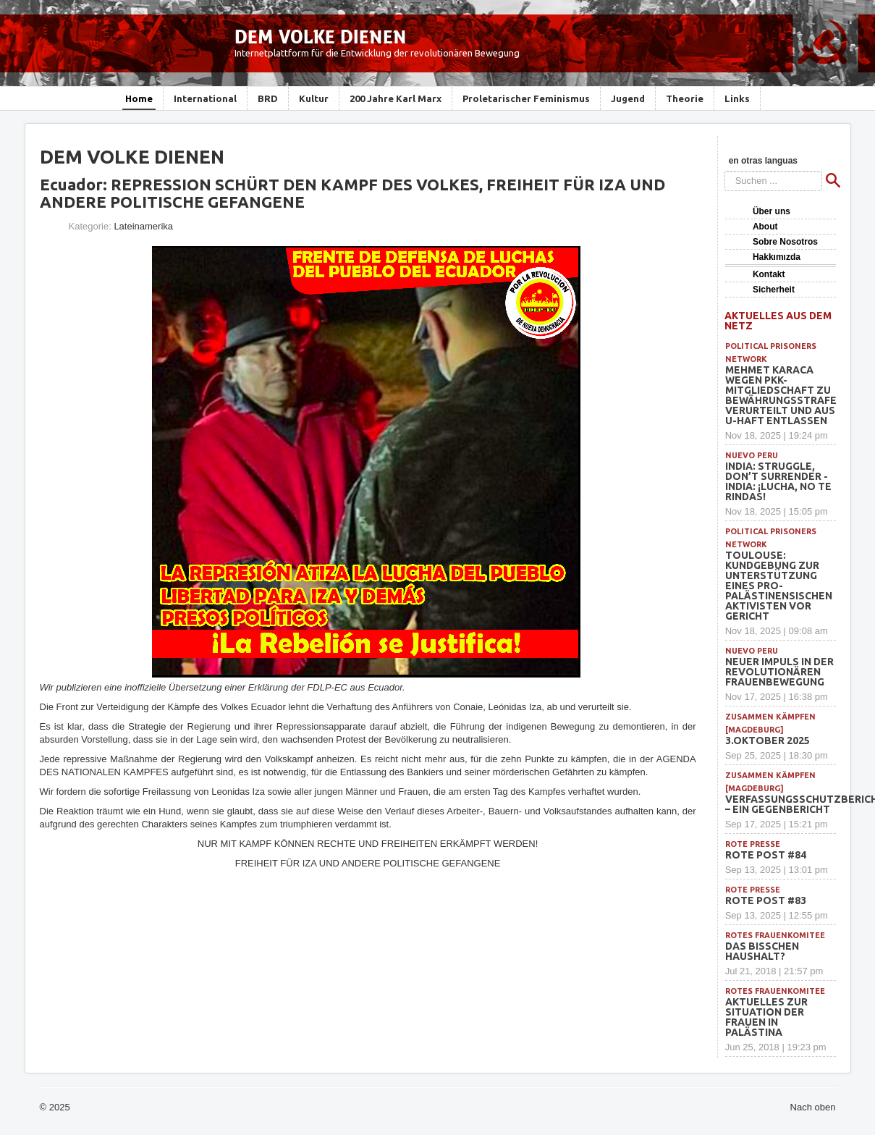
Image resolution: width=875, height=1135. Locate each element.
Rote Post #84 (765, 855)
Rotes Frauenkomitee (775, 935)
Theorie (684, 98)
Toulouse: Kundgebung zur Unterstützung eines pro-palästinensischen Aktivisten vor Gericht (778, 585)
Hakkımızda (776, 257)
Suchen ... (724, 171)
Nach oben (813, 1107)
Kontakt (769, 274)
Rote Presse (752, 844)
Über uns (771, 211)
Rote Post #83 (765, 900)
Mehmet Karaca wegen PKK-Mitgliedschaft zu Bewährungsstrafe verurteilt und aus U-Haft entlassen (781, 395)
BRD (268, 98)
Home (139, 98)
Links (737, 98)
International (205, 98)
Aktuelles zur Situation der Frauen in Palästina (766, 1017)
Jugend (628, 98)
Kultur (314, 98)
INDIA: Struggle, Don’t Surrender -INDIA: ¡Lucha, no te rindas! (778, 481)
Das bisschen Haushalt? (762, 951)
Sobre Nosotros (785, 242)
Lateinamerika (143, 226)
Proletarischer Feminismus (526, 98)
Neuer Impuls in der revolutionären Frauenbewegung (779, 672)
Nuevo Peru (751, 455)
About (765, 226)
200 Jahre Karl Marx (395, 98)
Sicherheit (774, 289)
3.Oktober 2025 (767, 740)
